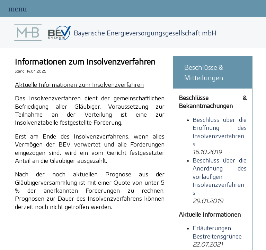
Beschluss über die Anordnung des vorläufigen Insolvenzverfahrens (220, 176)
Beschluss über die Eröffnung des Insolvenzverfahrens (220, 132)
